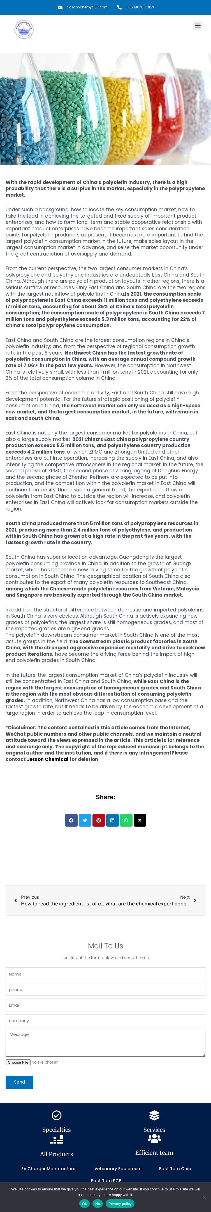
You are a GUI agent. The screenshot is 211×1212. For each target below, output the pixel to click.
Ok (84, 1204)
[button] (198, 25)
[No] (204, 1197)
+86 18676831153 (140, 7)
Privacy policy (120, 1204)
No (97, 1204)
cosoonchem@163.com (87, 7)
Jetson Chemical (47, 759)
